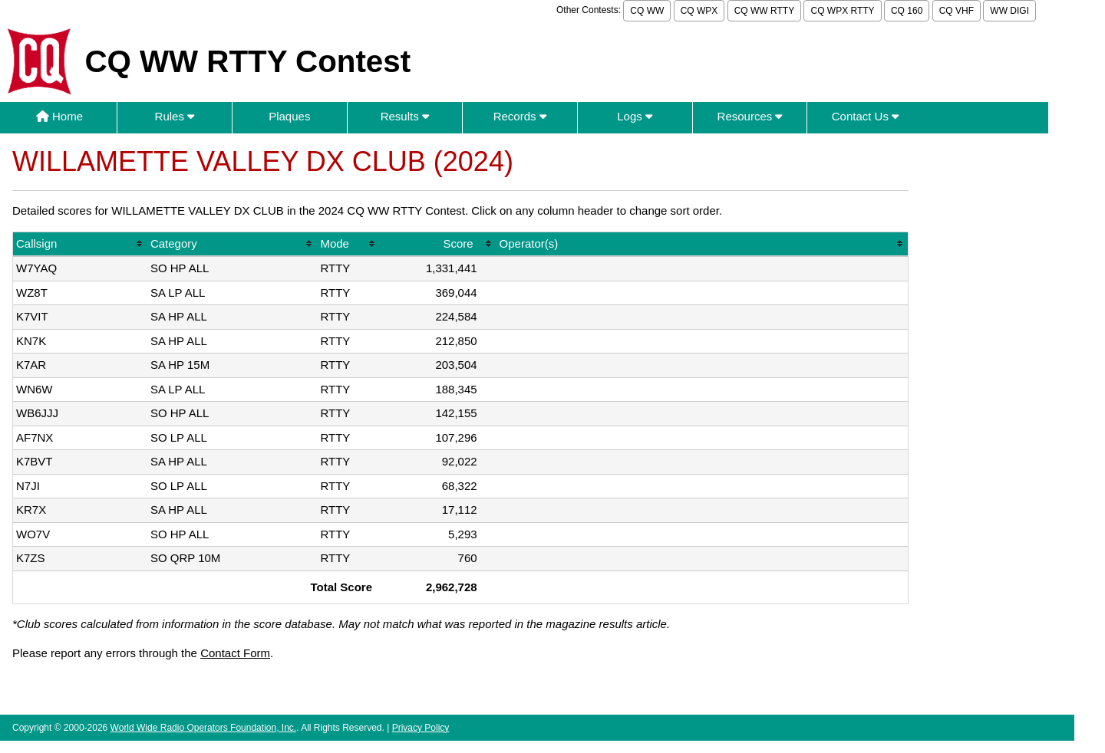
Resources (750, 116)
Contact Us (865, 116)
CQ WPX (699, 10)
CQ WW (647, 10)
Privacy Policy (421, 727)
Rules (175, 116)
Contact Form (235, 652)
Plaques (289, 116)
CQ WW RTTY (764, 10)
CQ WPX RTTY (842, 10)
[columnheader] (80, 245)
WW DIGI (1009, 10)
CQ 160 (906, 10)
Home (59, 116)
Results (405, 116)
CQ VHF (956, 10)
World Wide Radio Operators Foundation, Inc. (203, 727)
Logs (634, 116)
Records (519, 116)
